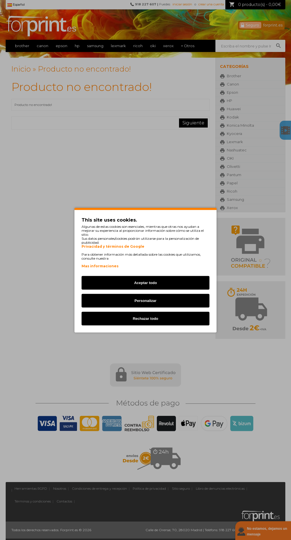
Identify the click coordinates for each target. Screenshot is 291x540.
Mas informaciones (100, 266)
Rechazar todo (145, 318)
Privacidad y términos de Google (113, 246)
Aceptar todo (145, 282)
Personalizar (145, 300)
